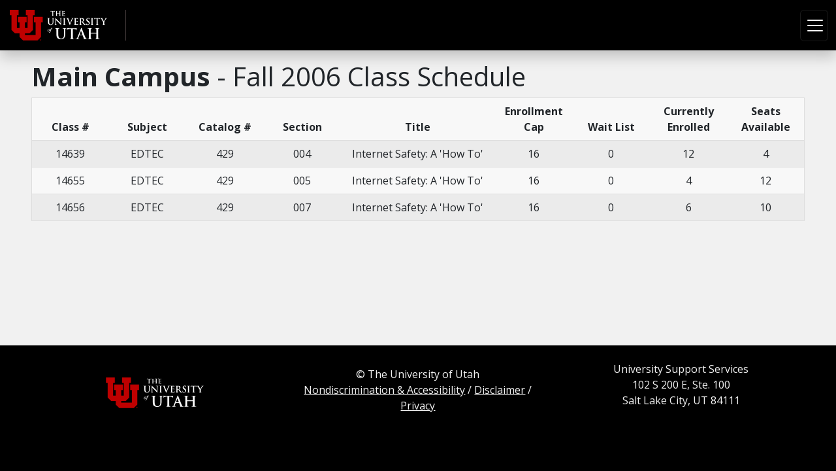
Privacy (417, 405)
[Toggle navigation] (814, 25)
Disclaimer (499, 390)
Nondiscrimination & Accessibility (384, 390)
